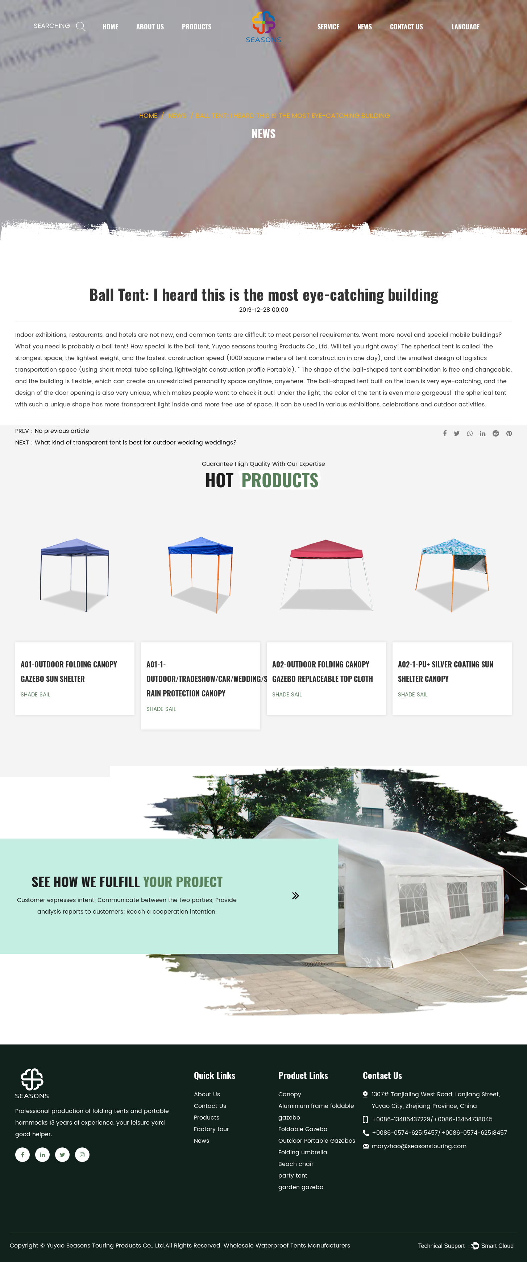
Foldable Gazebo (302, 1129)
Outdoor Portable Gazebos (316, 1141)
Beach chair (296, 1164)
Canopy (289, 1094)
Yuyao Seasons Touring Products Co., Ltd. (106, 1245)
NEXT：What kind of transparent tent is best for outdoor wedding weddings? (126, 442)
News (364, 26)
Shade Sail (35, 694)
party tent (292, 1175)
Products (196, 26)
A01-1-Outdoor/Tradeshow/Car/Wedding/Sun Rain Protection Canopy (211, 679)
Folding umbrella (302, 1152)
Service (328, 26)
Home (110, 26)
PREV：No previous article (52, 431)
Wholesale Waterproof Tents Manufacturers (287, 1245)
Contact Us (406, 26)
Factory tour (211, 1129)
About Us (150, 26)
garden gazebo (300, 1187)
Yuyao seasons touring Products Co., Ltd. (270, 346)
